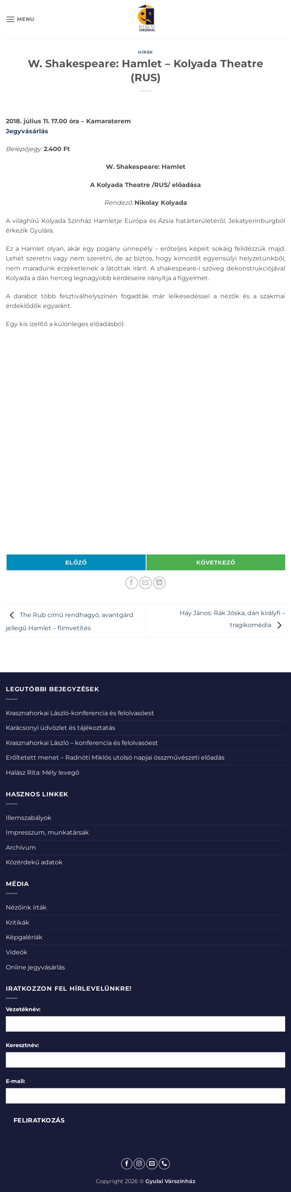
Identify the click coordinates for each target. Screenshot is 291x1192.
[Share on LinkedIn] (159, 582)
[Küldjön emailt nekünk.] (152, 1164)
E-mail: (15, 1081)
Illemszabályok (28, 817)
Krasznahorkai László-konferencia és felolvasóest (80, 713)
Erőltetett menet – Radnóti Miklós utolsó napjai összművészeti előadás (115, 757)
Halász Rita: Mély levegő (42, 772)
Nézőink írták (26, 907)
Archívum (21, 847)
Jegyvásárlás (27, 131)
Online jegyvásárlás (35, 967)
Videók (16, 952)
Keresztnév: (22, 1045)
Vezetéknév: (23, 1009)
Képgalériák (24, 937)
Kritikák (17, 922)
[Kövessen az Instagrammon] (139, 1164)
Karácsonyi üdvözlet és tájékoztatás (60, 727)
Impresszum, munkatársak (47, 832)
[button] (20, 19)
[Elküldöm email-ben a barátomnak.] (145, 582)
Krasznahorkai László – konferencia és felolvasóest (82, 742)
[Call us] (164, 1164)
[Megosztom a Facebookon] (131, 582)
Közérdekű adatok (34, 862)
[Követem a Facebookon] (127, 1164)
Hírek (145, 52)
